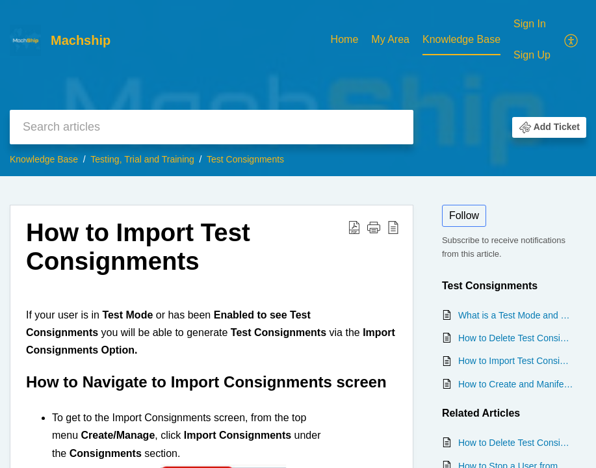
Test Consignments (245, 159)
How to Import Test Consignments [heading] (138, 246)
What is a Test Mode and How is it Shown (515, 315)
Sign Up (532, 54)
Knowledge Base (461, 39)
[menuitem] (345, 40)
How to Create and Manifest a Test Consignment (515, 384)
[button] (571, 40)
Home (345, 39)
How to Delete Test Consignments (515, 338)
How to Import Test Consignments (515, 361)
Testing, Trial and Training (142, 159)
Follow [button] (464, 215)
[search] (211, 127)
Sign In (529, 23)
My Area (390, 39)
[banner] (298, 88)
